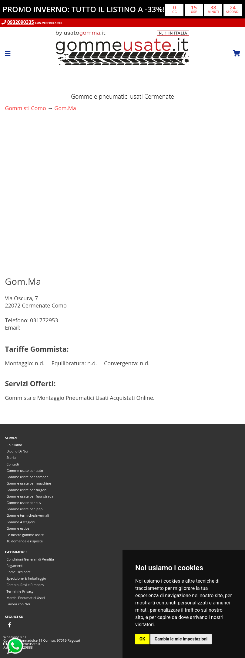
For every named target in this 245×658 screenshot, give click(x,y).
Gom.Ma (65, 108)
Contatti (12, 464)
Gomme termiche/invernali (27, 515)
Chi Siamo (14, 445)
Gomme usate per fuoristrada (29, 496)
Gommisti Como (25, 108)
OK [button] (142, 639)
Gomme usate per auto (24, 470)
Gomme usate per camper (27, 477)
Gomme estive (17, 528)
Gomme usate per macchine (28, 483)
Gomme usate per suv (23, 502)
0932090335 (20, 22)
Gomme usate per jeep (24, 509)
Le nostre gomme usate (25, 534)
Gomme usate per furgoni (26, 490)
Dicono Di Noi (17, 451)
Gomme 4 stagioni (20, 522)
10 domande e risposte (24, 541)
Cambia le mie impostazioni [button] (181, 639)
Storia (10, 457)
